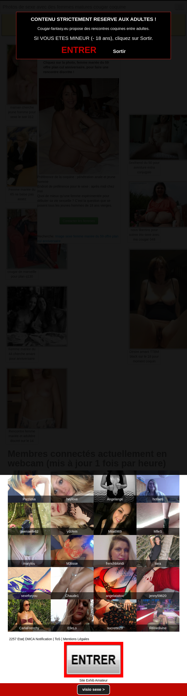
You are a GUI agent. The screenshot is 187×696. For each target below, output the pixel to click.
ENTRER (78, 50)
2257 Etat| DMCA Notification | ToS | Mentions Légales (49, 639)
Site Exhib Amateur (93, 680)
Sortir (119, 51)
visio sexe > (93, 689)
